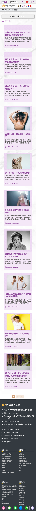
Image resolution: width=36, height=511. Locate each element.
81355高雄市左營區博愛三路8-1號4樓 (20, 410)
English (22, 2)
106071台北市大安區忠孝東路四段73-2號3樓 (21, 417)
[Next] (21, 396)
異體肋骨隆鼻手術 (7, 461)
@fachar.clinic (14, 438)
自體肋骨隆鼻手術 (7, 454)
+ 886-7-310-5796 (13, 413)
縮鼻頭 (3, 470)
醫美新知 (7, 10)
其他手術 (15, 10)
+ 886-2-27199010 (13, 421)
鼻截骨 (3, 465)
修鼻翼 (3, 468)
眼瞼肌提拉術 (22, 458)
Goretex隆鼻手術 (6, 456)
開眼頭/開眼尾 (23, 461)
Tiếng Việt (30, 2)
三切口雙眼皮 (22, 465)
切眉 (20, 470)
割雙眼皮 (21, 454)
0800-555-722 (15, 432)
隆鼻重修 (4, 463)
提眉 (20, 468)
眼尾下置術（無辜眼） (25, 463)
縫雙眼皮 (21, 456)
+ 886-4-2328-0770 (13, 429)
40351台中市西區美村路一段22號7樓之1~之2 (21, 425)
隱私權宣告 (7, 442)
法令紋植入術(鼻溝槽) (8, 472)
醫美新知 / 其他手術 (17, 16)
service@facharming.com (16, 435)
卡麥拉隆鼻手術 (6, 458)
